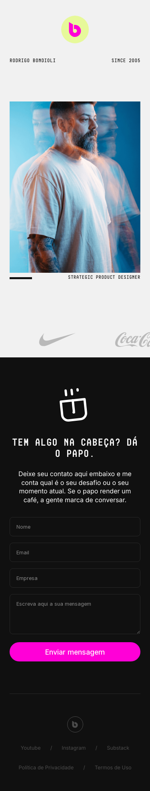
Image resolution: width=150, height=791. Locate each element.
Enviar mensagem (75, 652)
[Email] (75, 552)
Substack (118, 748)
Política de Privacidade (46, 768)
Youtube (31, 748)
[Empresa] (75, 578)
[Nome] (75, 526)
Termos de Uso (113, 768)
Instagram (74, 748)
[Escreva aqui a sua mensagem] (75, 614)
